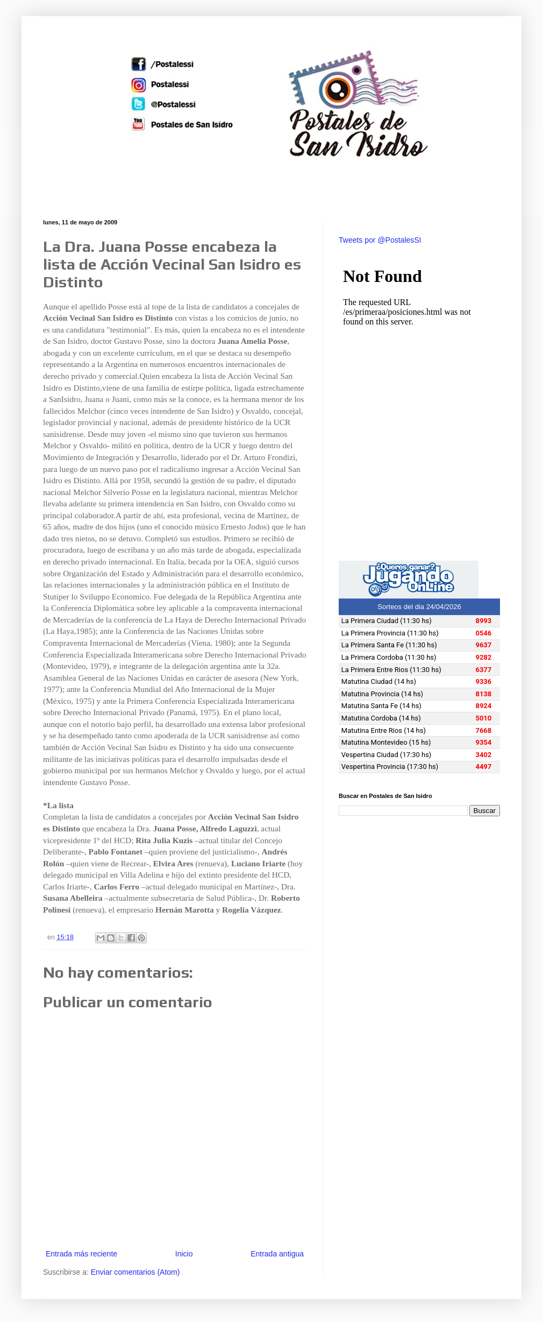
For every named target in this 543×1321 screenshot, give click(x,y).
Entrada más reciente (81, 1253)
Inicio (184, 1253)
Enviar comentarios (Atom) (135, 1272)
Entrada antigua (277, 1253)
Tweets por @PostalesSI (380, 240)
